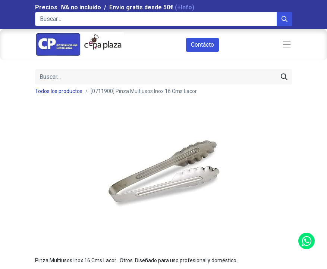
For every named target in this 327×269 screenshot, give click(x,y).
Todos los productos (58, 91)
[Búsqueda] (284, 19)
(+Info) (184, 7)
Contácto (202, 44)
